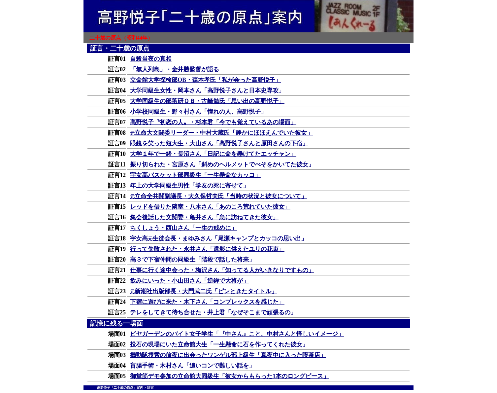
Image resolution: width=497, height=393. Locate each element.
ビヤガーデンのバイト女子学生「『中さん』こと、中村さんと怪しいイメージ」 (237, 334)
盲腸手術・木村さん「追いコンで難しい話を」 (192, 365)
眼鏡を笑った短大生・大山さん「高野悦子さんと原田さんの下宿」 (219, 143)
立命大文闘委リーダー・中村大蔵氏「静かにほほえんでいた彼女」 (221, 132)
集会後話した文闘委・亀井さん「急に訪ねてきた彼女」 (204, 217)
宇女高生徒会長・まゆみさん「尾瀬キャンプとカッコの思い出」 (218, 238)
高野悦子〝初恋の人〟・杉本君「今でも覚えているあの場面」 (213, 122)
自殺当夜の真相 (151, 58)
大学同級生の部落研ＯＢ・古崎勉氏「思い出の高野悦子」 (207, 101)
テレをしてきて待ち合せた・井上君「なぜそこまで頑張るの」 (213, 312)
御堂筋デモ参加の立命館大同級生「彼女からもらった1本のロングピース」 (229, 376)
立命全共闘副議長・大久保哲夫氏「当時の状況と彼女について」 (218, 196)
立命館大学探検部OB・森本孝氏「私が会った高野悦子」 (205, 80)
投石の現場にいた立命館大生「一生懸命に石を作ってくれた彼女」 (219, 344)
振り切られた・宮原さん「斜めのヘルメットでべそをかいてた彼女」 (222, 164)
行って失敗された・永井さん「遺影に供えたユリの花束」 (207, 249)
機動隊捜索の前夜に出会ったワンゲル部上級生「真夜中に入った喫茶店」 (228, 355)
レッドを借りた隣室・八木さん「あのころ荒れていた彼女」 (210, 206)
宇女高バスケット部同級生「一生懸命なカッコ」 (195, 175)
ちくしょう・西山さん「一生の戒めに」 (183, 228)
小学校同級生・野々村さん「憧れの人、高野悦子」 (198, 111)
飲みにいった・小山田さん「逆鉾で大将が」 (189, 280)
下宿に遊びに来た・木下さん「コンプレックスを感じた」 (207, 302)
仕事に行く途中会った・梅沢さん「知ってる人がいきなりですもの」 (222, 270)
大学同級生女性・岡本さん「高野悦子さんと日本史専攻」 (207, 90)
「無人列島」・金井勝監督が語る (174, 69)
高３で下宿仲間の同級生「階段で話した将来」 (192, 259)
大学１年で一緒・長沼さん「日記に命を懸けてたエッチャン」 (213, 154)
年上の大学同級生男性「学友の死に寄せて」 (189, 185)
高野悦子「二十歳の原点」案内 (120, 387)
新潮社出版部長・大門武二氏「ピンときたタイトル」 (203, 291)
